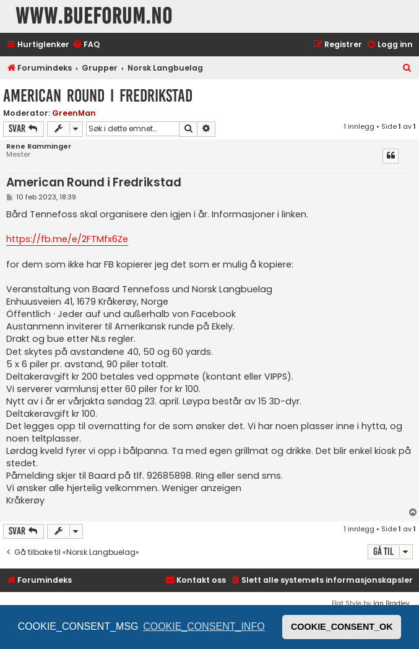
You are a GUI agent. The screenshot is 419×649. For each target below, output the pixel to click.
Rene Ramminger (38, 146)
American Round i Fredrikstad (97, 95)
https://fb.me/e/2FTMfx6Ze (67, 239)
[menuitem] (86, 45)
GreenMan (74, 113)
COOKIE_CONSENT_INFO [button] (203, 626)
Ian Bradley (391, 603)
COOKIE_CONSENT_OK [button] (342, 627)
